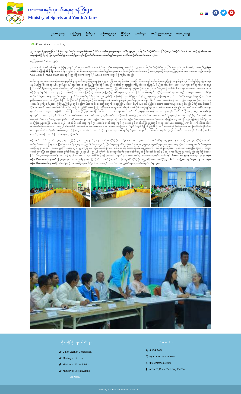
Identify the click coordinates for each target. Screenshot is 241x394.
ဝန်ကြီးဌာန (75, 33)
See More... (75, 376)
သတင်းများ (140, 33)
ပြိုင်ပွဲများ (125, 33)
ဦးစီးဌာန (90, 33)
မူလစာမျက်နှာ (58, 33)
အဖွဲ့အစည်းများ (108, 33)
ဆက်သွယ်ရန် (183, 33)
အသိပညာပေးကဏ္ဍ (161, 33)
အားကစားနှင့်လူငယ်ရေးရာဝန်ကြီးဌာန (60, 9)
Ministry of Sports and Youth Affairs (62, 17)
